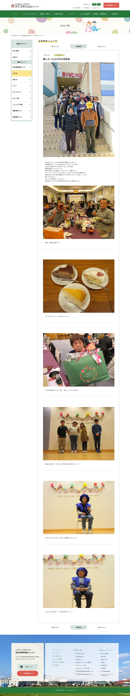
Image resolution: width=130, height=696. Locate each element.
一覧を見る (78, 46)
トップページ (58, 650)
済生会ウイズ (79, 659)
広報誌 (103, 662)
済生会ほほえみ (80, 656)
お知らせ (15, 57)
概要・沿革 (104, 659)
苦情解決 (86, 8)
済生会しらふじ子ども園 (82, 668)
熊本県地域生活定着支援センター (85, 674)
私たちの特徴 (104, 653)
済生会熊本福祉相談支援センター (85, 671)
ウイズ (14, 86)
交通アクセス (96, 8)
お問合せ (56, 665)
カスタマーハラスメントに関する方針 (107, 675)
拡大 (99, 4)
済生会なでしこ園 (80, 665)
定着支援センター (17, 117)
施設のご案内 (78, 650)
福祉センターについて (106, 650)
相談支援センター (17, 110)
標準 (94, 4)
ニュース (56, 653)
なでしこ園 (16, 98)
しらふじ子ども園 (17, 104)
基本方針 (103, 656)
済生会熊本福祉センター (19, 67)
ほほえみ (15, 79)
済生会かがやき (80, 653)
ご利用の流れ (58, 656)
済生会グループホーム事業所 (83, 662)
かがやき (15, 73)
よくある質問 (58, 659)
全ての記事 (16, 51)
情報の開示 (76, 8)
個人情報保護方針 (106, 671)
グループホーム (17, 92)
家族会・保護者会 (59, 662)
